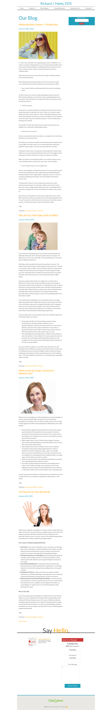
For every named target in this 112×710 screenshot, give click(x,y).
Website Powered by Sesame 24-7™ (52, 707)
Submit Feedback (73, 686)
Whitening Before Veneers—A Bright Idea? (38, 24)
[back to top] (67, 707)
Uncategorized (29, 211)
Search (81, 23)
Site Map (64, 706)
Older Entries (23, 621)
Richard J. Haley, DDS (56, 3)
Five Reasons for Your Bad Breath (34, 491)
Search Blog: (81, 18)
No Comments (39, 211)
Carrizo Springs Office (44, 638)
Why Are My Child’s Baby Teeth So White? (38, 215)
